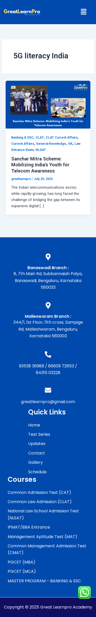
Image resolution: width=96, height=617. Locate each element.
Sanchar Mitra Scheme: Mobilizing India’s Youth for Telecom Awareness (40, 165)
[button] (83, 12)
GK (70, 144)
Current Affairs (22, 144)
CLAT (40, 137)
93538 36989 (31, 366)
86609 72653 (61, 366)
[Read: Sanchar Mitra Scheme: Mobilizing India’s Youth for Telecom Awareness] (48, 104)
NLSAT (41, 150)
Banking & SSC (22, 137)
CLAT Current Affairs (62, 137)
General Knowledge (51, 144)
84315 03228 (48, 373)
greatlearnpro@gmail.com (48, 402)
